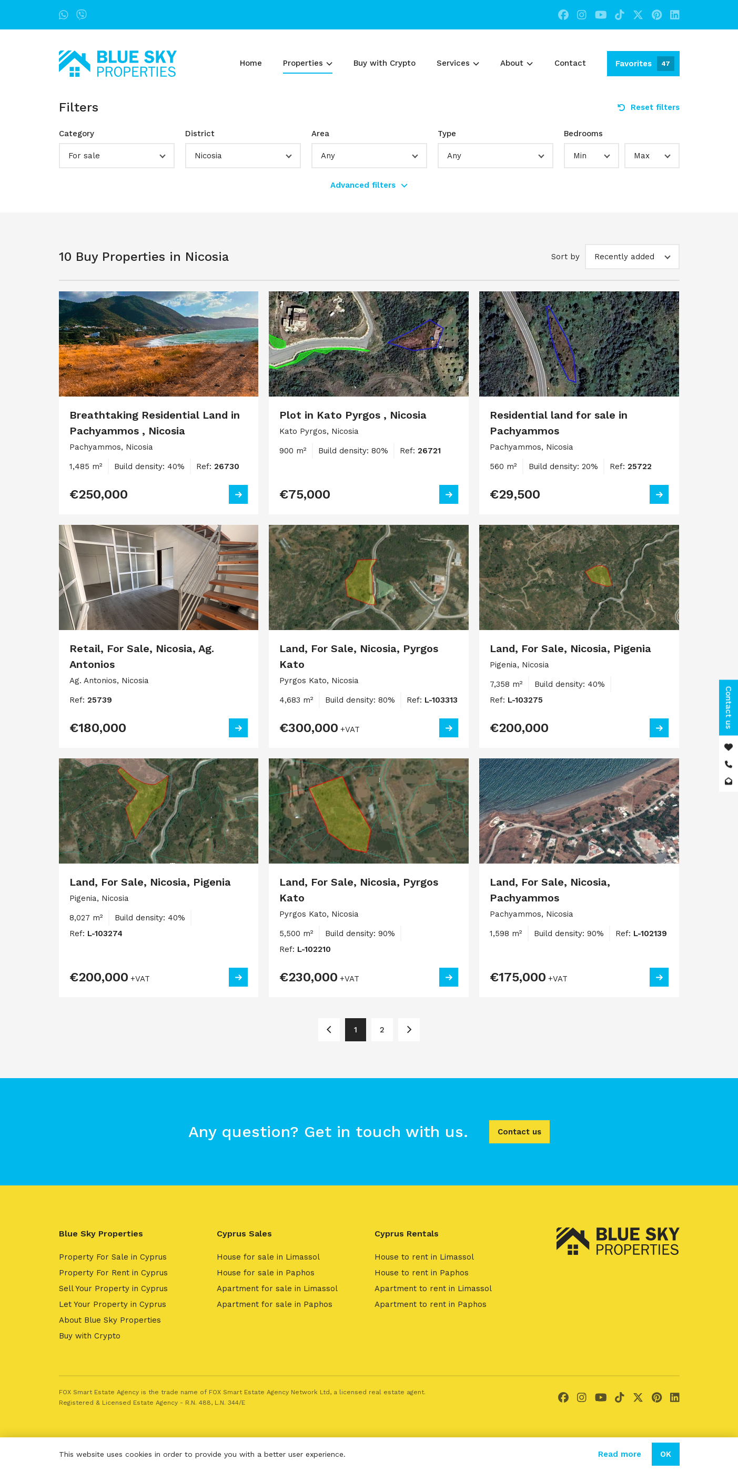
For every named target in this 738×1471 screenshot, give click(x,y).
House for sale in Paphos (266, 1272)
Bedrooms (583, 133)
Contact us (519, 1132)
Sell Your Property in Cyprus (113, 1288)
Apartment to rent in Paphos (431, 1304)
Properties (307, 63)
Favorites (644, 63)
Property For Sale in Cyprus (113, 1257)
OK (665, 1454)
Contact (570, 63)
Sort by (565, 256)
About (516, 63)
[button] (117, 155)
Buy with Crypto (384, 63)
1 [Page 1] (355, 1029)
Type (447, 133)
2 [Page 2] (382, 1029)
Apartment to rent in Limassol (433, 1288)
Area (320, 133)
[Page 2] (409, 1029)
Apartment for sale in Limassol (277, 1288)
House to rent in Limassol (424, 1257)
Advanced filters (369, 185)
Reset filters (649, 107)
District (200, 133)
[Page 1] (329, 1029)
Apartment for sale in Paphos (274, 1304)
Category (76, 133)
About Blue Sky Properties (110, 1320)
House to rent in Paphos (422, 1272)
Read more (619, 1454)
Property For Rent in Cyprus (113, 1272)
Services (458, 63)
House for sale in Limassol (268, 1257)
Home (251, 63)
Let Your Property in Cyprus (112, 1304)
